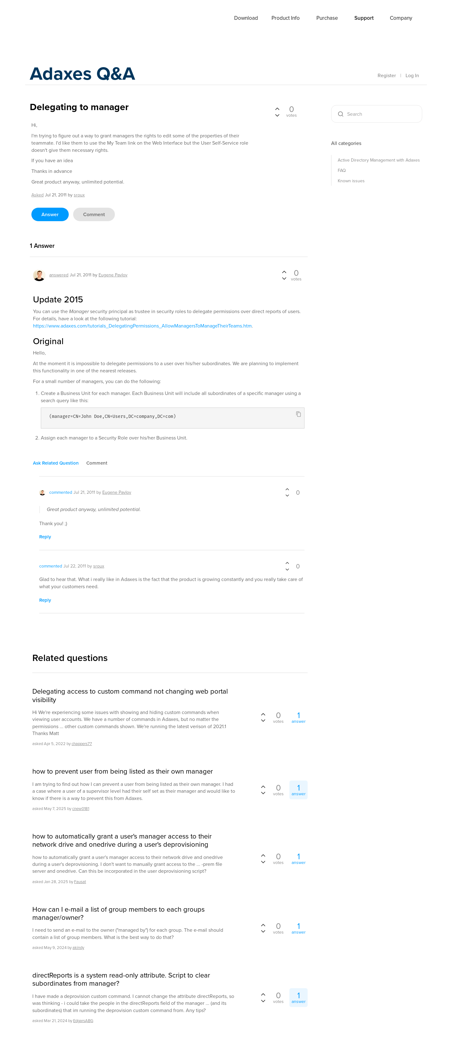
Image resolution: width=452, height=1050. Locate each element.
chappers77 (82, 744)
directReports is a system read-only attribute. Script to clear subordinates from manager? (121, 979)
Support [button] (364, 18)
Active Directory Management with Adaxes (379, 160)
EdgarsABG (83, 1021)
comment (94, 214)
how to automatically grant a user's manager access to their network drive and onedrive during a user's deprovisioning (122, 840)
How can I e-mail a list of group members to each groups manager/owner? (118, 913)
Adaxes (53, 18)
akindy (78, 948)
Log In (412, 75)
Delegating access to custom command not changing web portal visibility (130, 695)
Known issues (351, 181)
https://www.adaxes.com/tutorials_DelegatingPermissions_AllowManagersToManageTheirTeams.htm (142, 325)
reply (45, 536)
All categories (346, 143)
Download (246, 18)
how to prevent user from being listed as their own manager (122, 771)
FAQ (342, 170)
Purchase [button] (327, 18)
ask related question (56, 463)
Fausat (80, 882)
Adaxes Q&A (83, 74)
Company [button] (401, 18)
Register (387, 75)
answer (50, 214)
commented (60, 492)
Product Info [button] (286, 18)
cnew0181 (80, 809)
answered (58, 275)
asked (37, 195)
